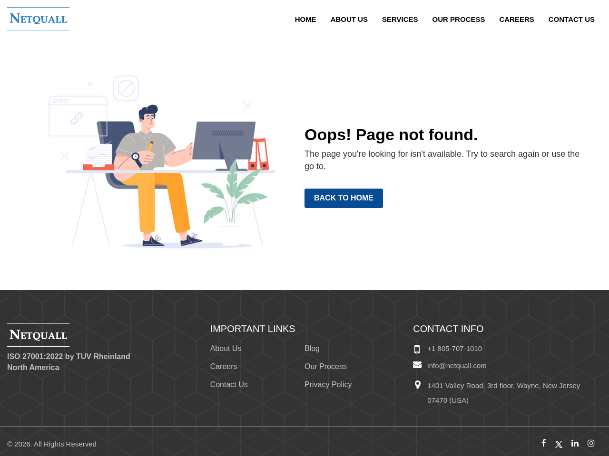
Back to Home (343, 198)
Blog (312, 348)
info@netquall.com (456, 365)
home (305, 19)
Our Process (458, 19)
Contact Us (572, 19)
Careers (516, 19)
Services (400, 19)
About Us (349, 19)
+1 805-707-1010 (454, 348)
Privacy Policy (328, 384)
